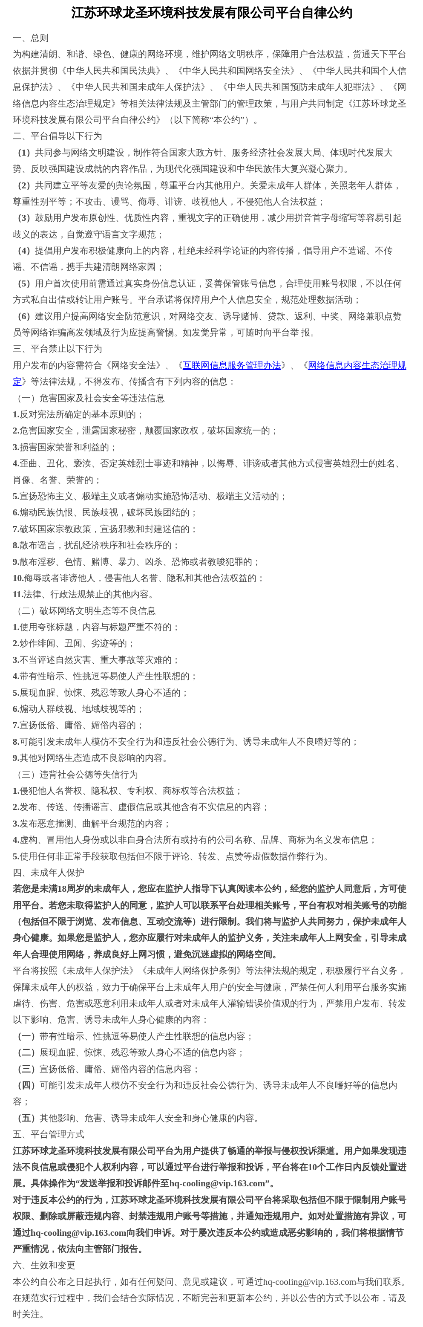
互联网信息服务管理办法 (232, 365)
